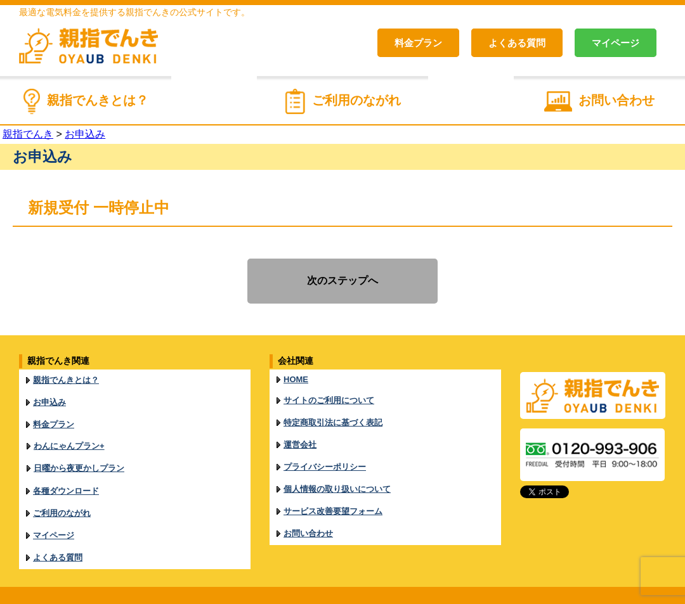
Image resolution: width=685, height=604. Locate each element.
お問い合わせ (616, 100)
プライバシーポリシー (325, 453)
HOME (296, 378)
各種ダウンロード (66, 474)
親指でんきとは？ (97, 100)
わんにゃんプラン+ (69, 435)
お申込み (49, 397)
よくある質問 (516, 42)
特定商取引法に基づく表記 (333, 415)
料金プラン (418, 42)
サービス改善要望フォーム (333, 491)
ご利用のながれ (356, 100)
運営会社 (300, 434)
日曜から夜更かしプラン (79, 454)
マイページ (615, 42)
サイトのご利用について (329, 396)
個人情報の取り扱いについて (337, 472)
